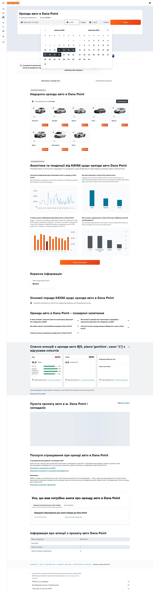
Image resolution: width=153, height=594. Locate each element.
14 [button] (64, 50)
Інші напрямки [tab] (68, 505)
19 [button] (54, 55)
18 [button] (50, 55)
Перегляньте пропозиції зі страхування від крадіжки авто (49, 471)
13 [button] (59, 50)
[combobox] (28, 18)
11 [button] (49, 50)
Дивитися (45, 125)
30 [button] (73, 59)
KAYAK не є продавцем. (81, 581)
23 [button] (73, 55)
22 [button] (68, 55)
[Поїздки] (3, 37)
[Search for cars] (3, 17)
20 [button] (59, 55)
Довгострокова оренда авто (73, 517)
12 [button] (54, 50)
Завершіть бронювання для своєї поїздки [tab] (47, 505)
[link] (80, 262)
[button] (3, 3)
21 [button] (64, 55)
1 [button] (68, 41)
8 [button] (68, 45)
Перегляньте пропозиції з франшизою (43, 485)
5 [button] (54, 45)
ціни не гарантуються (73, 576)
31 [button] (45, 64)
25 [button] (50, 59)
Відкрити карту (124, 403)
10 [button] (45, 50)
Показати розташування (54, 380)
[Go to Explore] (3, 23)
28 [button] (64, 59)
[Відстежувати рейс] (3, 27)
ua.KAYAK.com (34, 564)
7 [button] (79, 45)
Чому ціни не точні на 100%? (81, 588)
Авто (41, 564)
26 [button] (54, 59)
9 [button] (73, 45)
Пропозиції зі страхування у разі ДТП (42, 468)
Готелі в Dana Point (40, 517)
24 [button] (45, 59)
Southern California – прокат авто (82, 564)
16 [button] (73, 50)
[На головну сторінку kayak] (13, 3)
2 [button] (73, 41)
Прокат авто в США (50, 564)
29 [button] (68, 59)
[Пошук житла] (3, 13)
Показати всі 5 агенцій (37, 394)
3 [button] (45, 45)
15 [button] (68, 50)
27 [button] (59, 59)
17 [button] (45, 55)
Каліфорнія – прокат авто (64, 564)
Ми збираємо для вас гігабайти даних (81, 585)
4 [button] (49, 45)
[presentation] (129, 347)
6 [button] (59, 45)
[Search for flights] (3, 9)
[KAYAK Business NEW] (3, 31)
